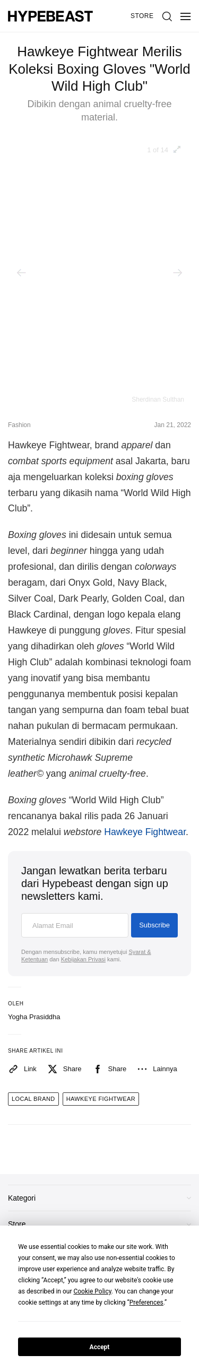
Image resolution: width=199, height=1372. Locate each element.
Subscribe (154, 925)
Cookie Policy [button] (92, 1291)
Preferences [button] (146, 1302)
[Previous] (21, 273)
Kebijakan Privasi (83, 959)
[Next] (178, 273)
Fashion (19, 425)
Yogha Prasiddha (34, 1017)
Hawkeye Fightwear (145, 832)
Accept (100, 1347)
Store (142, 16)
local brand (33, 1099)
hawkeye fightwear (100, 1099)
